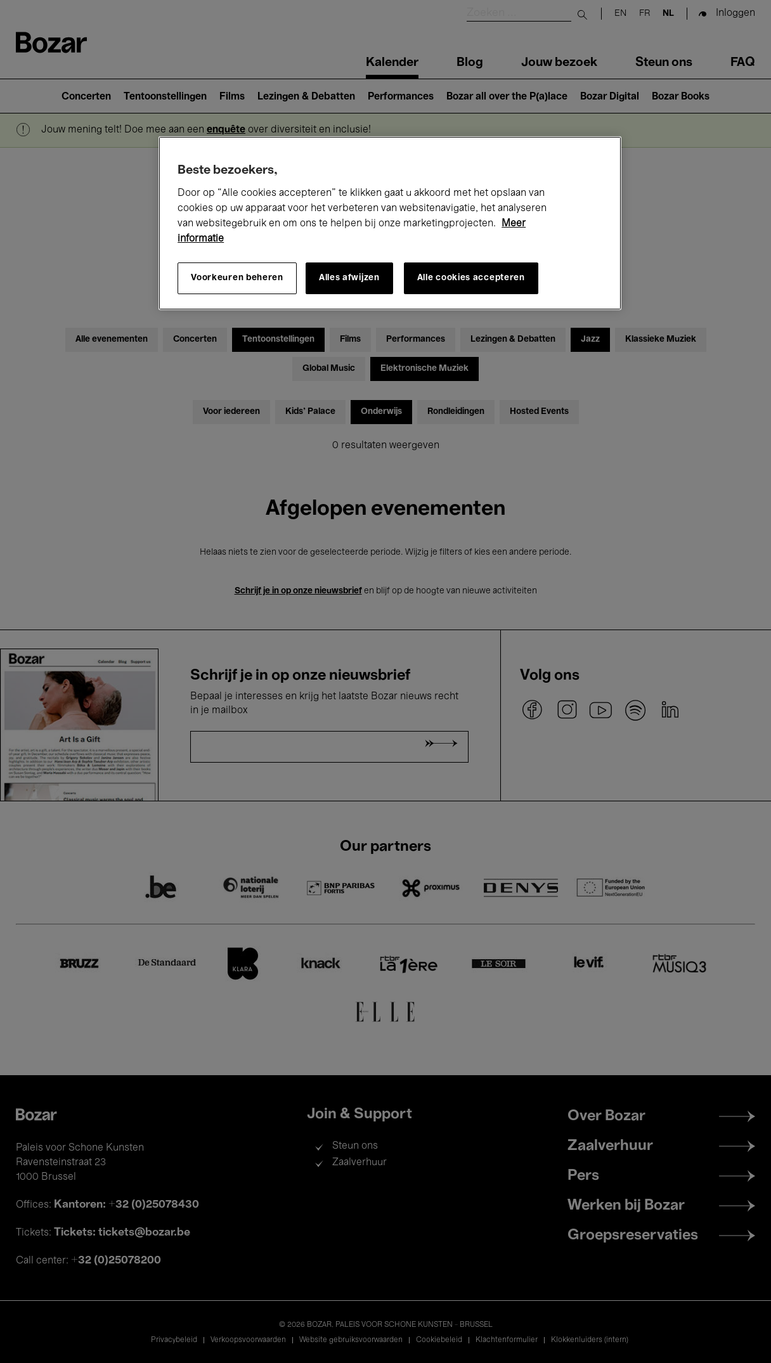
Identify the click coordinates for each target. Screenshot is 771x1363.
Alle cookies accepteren (471, 278)
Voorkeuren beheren (237, 278)
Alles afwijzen (349, 278)
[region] (390, 223)
